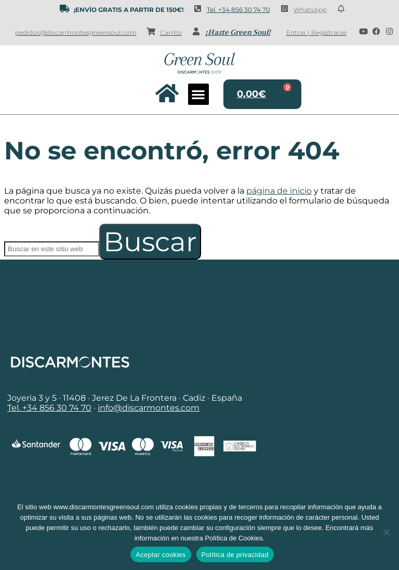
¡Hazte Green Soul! (238, 32)
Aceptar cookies (160, 555)
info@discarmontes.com (149, 408)
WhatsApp (310, 9)
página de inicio (279, 191)
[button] (198, 94)
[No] (386, 532)
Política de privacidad (235, 555)
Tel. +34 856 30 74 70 (238, 9)
